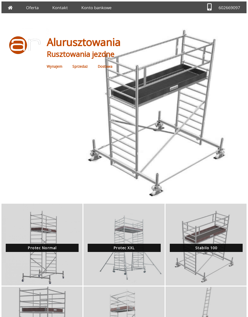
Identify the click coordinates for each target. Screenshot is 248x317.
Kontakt (60, 7)
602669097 (229, 7)
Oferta (32, 7)
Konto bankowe (96, 7)
